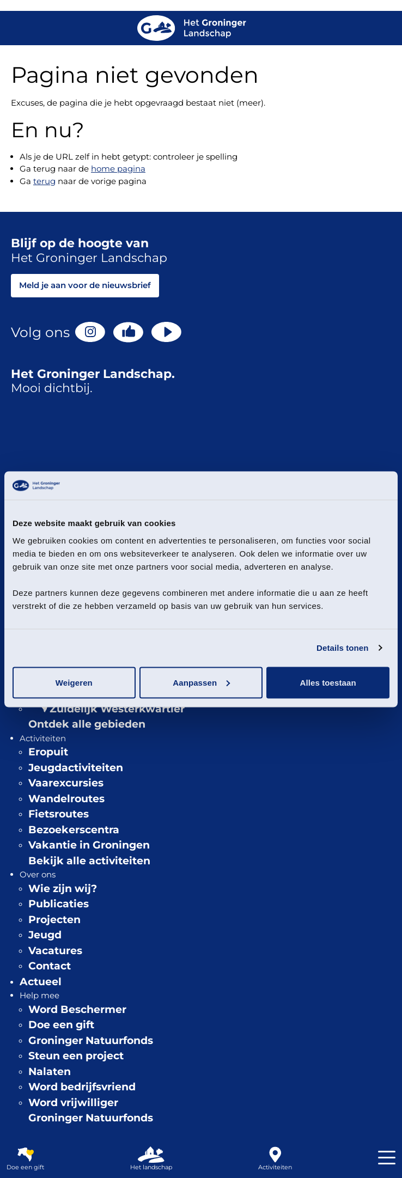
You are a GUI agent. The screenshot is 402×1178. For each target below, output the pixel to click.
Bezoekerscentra (73, 829)
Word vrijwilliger (73, 1102)
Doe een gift (61, 1024)
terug (44, 181)
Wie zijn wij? (62, 888)
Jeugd (45, 935)
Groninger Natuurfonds (90, 1040)
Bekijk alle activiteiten (89, 860)
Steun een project (76, 1055)
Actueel (41, 981)
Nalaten (49, 1071)
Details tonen (342, 647)
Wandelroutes (66, 798)
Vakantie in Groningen (89, 845)
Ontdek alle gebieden (86, 724)
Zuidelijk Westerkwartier (117, 709)
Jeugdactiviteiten (75, 767)
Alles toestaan (328, 682)
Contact (49, 966)
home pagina (118, 168)
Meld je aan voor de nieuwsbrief (85, 285)
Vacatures (55, 950)
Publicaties (58, 904)
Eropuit (48, 752)
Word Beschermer (77, 1009)
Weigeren (74, 682)
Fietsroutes (58, 814)
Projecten (54, 919)
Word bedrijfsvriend (82, 1087)
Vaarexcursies (65, 783)
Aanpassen (201, 682)
